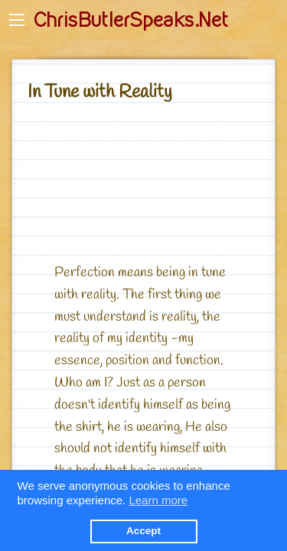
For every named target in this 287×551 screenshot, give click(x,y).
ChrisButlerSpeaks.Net (131, 20)
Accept (143, 530)
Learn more (158, 500)
